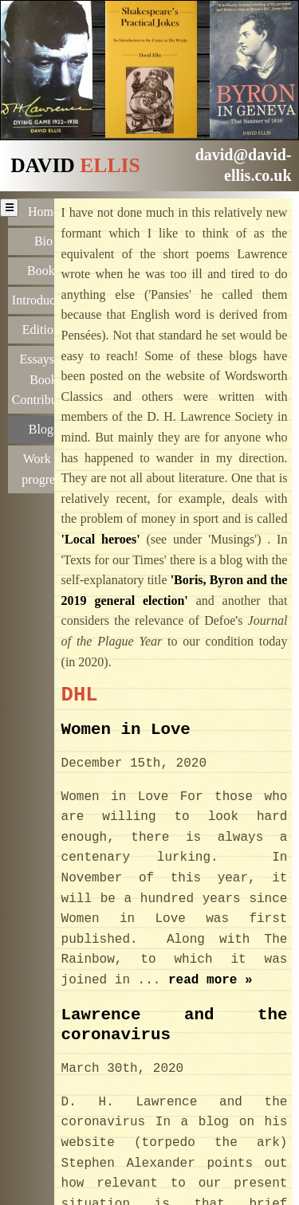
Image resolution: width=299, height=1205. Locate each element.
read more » (210, 980)
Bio (43, 240)
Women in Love (126, 729)
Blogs (43, 427)
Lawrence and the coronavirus (174, 1024)
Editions (43, 328)
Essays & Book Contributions (45, 377)
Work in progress (43, 465)
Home (43, 211)
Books (43, 270)
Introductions (45, 298)
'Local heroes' (100, 539)
